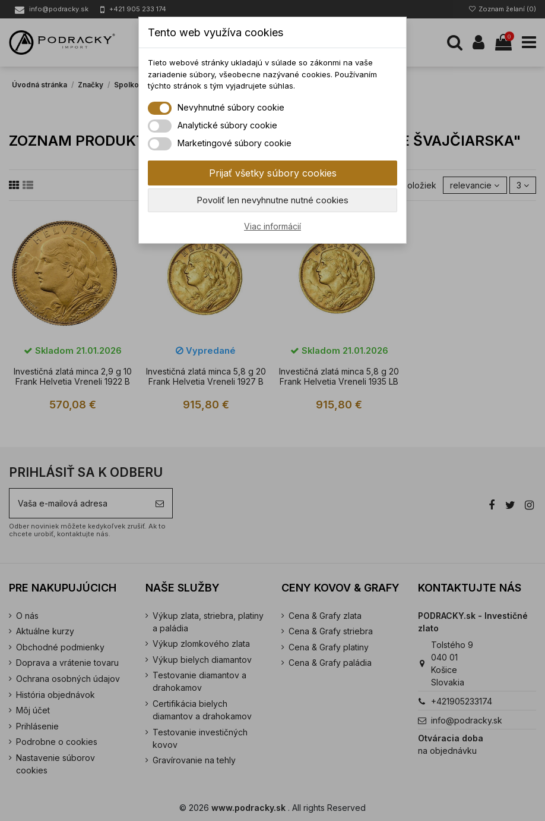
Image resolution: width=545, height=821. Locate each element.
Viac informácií (272, 226)
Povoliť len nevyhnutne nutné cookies (272, 200)
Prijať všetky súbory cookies (273, 173)
